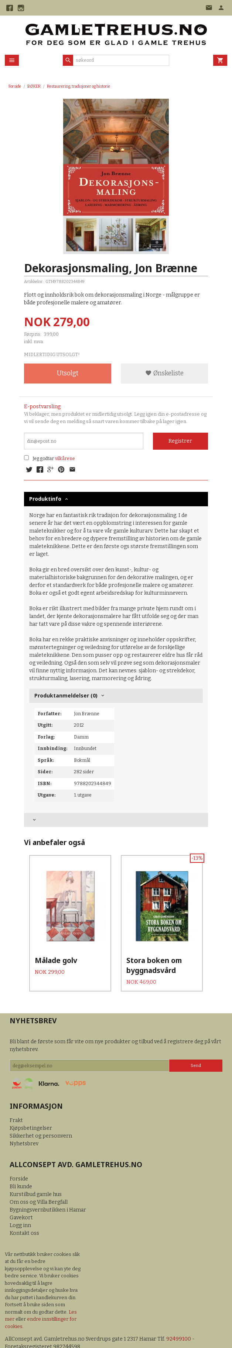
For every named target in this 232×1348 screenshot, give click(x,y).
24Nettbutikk (47, 1337)
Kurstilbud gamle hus (36, 1177)
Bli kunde (21, 1169)
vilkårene (65, 458)
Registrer (180, 441)
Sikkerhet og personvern (41, 1119)
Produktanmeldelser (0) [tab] (66, 695)
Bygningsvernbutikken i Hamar (48, 1193)
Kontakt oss (24, 1216)
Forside (14, 86)
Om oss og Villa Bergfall (39, 1185)
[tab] (116, 820)
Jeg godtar (43, 458)
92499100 (178, 1322)
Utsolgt (67, 373)
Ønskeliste (164, 373)
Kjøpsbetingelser (31, 1111)
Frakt (16, 1103)
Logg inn (20, 1208)
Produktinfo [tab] (45, 498)
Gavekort (21, 1200)
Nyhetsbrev (24, 1127)
